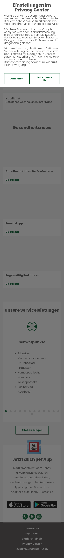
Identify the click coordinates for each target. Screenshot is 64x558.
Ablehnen (16, 78)
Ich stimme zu (44, 78)
